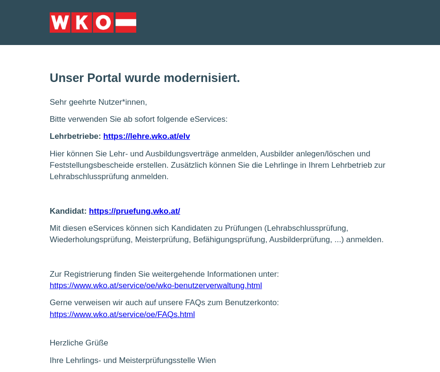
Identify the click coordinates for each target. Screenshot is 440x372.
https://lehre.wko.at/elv (146, 136)
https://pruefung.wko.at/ (134, 211)
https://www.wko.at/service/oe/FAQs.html (122, 314)
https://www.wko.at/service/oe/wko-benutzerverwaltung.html (156, 285)
